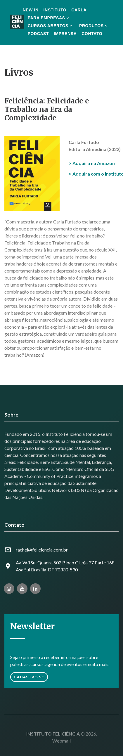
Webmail (61, 740)
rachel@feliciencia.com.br (42, 549)
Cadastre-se (29, 677)
